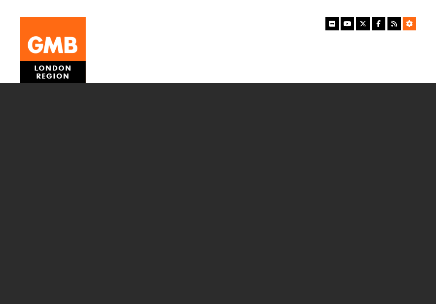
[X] (363, 23)
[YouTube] (347, 23)
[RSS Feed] (394, 23)
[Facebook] (378, 23)
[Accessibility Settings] (409, 23)
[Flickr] (332, 23)
